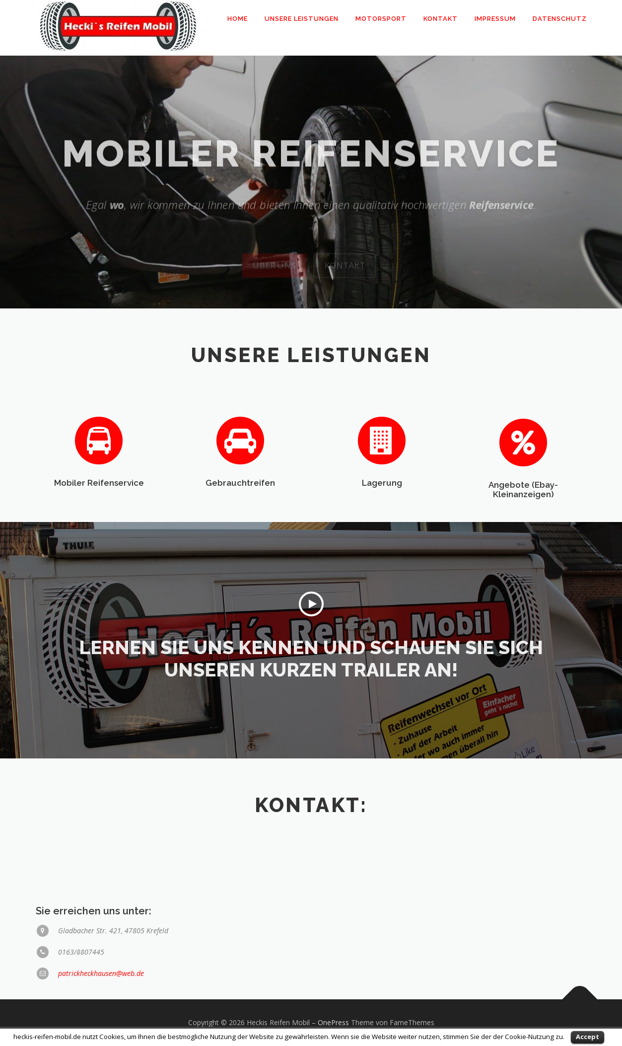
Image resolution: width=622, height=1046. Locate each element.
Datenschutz (560, 18)
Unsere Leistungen (302, 18)
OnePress (333, 1022)
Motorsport (381, 18)
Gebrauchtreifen (240, 506)
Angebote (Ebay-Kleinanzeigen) (523, 515)
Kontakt (440, 18)
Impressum (495, 18)
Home (237, 18)
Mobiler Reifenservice (99, 506)
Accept (587, 1036)
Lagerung (382, 506)
